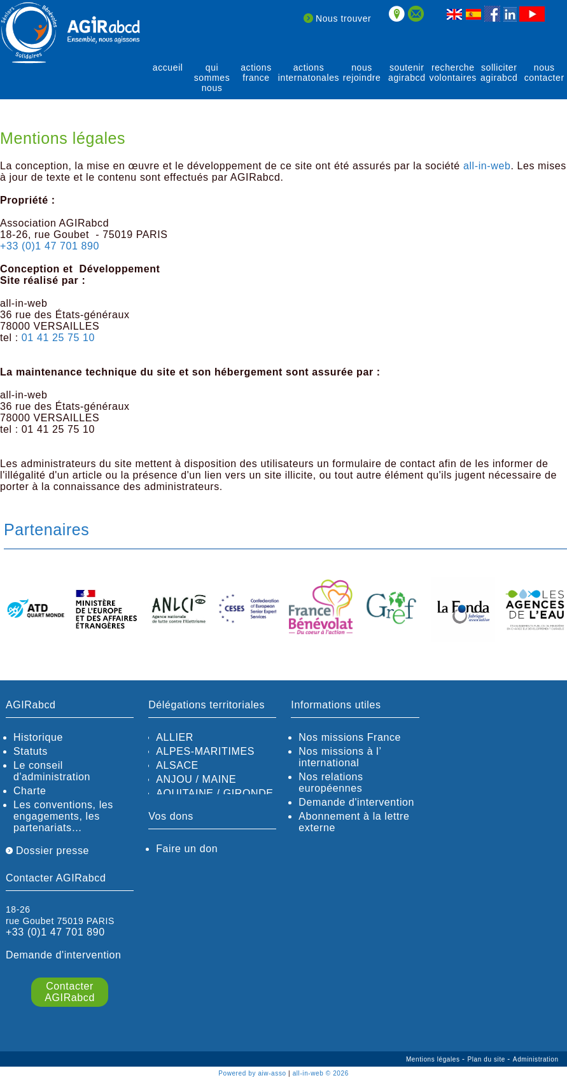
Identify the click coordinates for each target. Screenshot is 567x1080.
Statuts (30, 751)
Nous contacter (544, 72)
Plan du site (487, 1059)
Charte (29, 790)
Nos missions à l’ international (339, 757)
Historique (38, 737)
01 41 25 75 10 (58, 337)
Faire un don (187, 848)
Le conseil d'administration (51, 771)
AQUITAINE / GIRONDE (214, 793)
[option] (35, 610)
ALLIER (174, 737)
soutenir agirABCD (407, 72)
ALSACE (177, 765)
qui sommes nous (212, 77)
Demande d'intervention (356, 802)
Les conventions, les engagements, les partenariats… (63, 816)
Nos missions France (349, 737)
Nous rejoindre (362, 72)
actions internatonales (308, 72)
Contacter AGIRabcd (70, 992)
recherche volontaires (453, 72)
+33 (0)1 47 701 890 (49, 246)
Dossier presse (47, 850)
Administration (536, 1059)
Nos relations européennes (330, 782)
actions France (256, 72)
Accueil (168, 67)
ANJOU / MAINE (196, 779)
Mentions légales (434, 1059)
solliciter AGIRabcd (499, 72)
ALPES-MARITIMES (205, 751)
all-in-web (486, 165)
